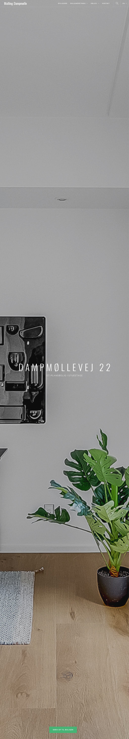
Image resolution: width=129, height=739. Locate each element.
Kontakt (106, 3)
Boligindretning (78, 3)
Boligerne (62, 3)
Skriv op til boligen (63, 730)
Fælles (94, 3)
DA (124, 3)
